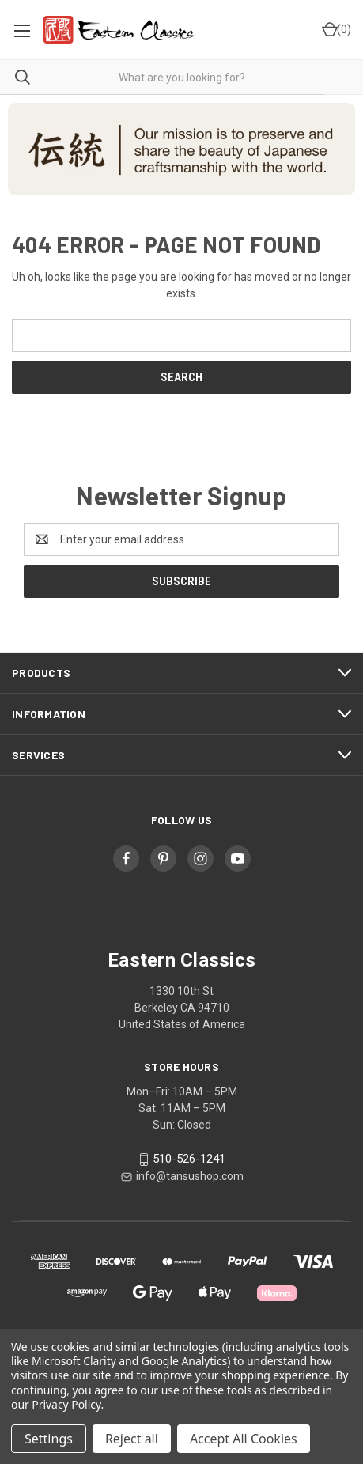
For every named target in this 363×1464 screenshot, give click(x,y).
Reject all (131, 1438)
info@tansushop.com (190, 1176)
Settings (49, 1438)
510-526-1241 (189, 1159)
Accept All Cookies (243, 1438)
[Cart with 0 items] (335, 29)
